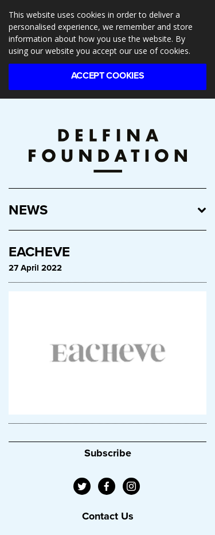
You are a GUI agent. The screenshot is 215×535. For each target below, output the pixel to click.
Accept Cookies (107, 75)
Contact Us (108, 516)
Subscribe (107, 453)
